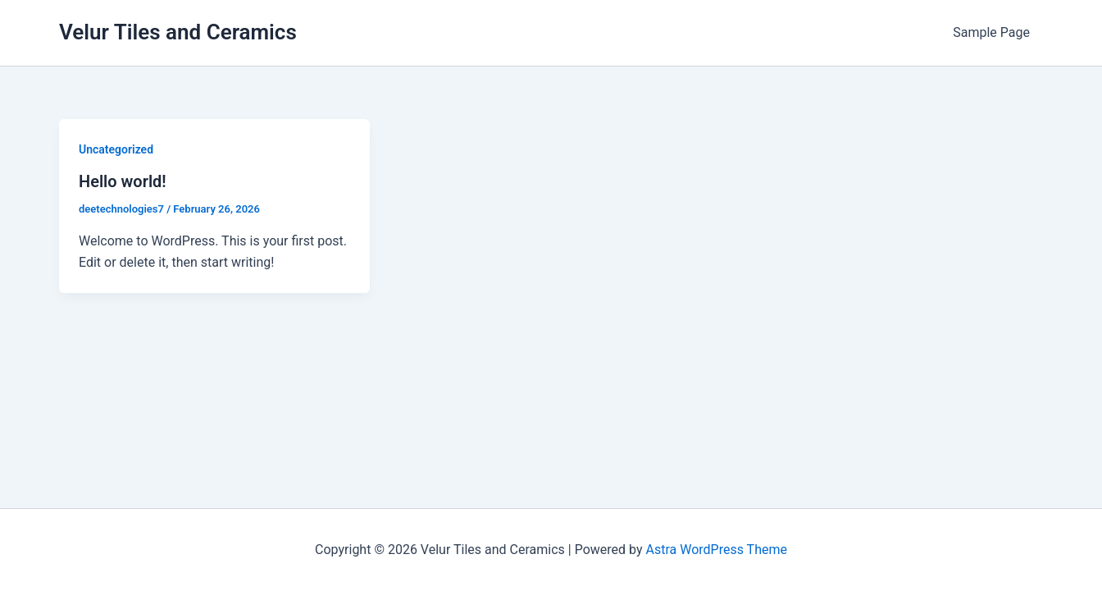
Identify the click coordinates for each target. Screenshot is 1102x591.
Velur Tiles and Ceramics (178, 32)
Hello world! (122, 181)
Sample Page (991, 32)
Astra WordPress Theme (715, 549)
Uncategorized (116, 149)
